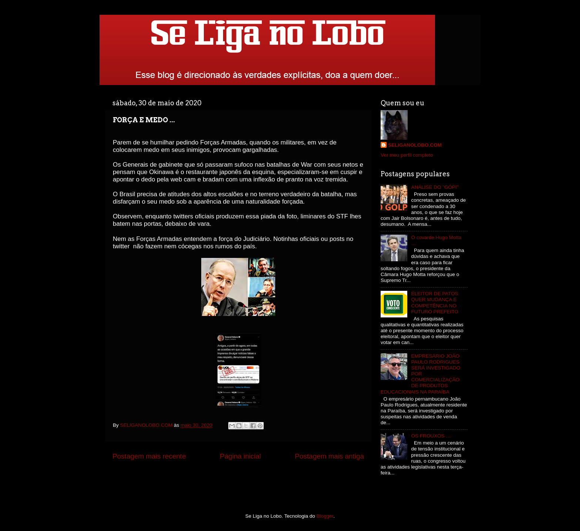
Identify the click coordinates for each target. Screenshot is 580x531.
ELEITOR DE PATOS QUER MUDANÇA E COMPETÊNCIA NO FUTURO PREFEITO (434, 302)
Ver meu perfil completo (407, 155)
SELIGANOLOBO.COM (415, 145)
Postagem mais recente (149, 456)
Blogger (325, 516)
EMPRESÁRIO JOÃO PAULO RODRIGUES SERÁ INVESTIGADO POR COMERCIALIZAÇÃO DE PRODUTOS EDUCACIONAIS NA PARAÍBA (420, 374)
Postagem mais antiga (329, 456)
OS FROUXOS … (431, 436)
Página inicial (240, 456)
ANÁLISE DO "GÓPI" (434, 187)
